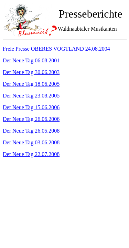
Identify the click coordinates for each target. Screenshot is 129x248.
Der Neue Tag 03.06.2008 (31, 142)
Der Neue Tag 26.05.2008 (31, 131)
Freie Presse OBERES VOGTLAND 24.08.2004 (56, 49)
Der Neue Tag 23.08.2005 (31, 96)
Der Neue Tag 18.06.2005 (31, 84)
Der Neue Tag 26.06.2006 (31, 119)
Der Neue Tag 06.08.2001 (31, 60)
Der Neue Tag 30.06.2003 (31, 72)
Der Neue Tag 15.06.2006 (31, 107)
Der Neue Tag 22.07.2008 (31, 154)
